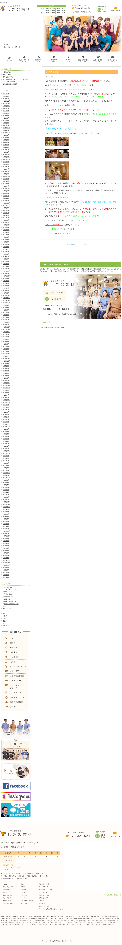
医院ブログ (42, 903)
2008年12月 (6, 502)
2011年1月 (6, 448)
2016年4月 (6, 317)
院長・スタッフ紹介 (9, 887)
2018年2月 (6, 266)
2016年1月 (6, 324)
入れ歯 (23, 898)
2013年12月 (6, 383)
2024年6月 (6, 142)
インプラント (25, 895)
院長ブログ (6, 625)
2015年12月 (6, 327)
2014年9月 (6, 363)
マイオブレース (43, 887)
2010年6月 (6, 463)
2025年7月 (6, 113)
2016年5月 (6, 315)
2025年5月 (6, 118)
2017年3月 (6, 290)
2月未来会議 (7, 72)
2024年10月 (6, 132)
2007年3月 (6, 553)
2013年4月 (6, 395)
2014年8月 (6, 366)
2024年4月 (6, 147)
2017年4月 (6, 288)
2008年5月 (6, 519)
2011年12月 (6, 424)
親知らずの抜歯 (43, 898)
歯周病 (23, 887)
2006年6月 (6, 572)
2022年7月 (6, 181)
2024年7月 (6, 140)
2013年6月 (6, 392)
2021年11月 (6, 191)
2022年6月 (6, 183)
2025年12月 (6, 101)
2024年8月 (6, 137)
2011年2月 (6, 446)
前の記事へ (71, 245)
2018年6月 (6, 259)
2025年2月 (6, 123)
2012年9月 (6, 405)
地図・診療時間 (7, 895)
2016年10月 (6, 303)
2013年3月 (6, 397)
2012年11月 (6, 400)
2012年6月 (6, 412)
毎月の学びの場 (8, 77)
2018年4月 (6, 261)
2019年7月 (6, 232)
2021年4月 (6, 196)
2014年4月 (6, 375)
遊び (4, 623)
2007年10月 (6, 536)
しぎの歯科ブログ (8, 587)
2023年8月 (6, 164)
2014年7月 (6, 368)
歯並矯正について (10, 599)
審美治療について (10, 596)
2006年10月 (6, 565)
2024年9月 (6, 135)
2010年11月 (6, 451)
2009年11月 (6, 475)
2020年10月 (6, 205)
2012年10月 (6, 402)
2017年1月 (6, 295)
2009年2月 (6, 497)
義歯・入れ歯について (11, 601)
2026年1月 (6, 98)
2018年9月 (6, 251)
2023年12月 (6, 154)
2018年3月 (6, 264)
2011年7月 (6, 434)
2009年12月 (6, 473)
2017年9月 (6, 278)
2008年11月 (6, 504)
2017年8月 (6, 281)
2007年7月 (6, 543)
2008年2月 (6, 526)
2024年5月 (6, 145)
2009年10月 (6, 477)
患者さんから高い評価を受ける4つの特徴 (51, 909)
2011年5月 (6, 439)
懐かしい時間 (7, 74)
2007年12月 (6, 531)
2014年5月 (6, 373)
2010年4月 (6, 465)
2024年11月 (6, 130)
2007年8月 (6, 541)
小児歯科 (23, 892)
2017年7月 (6, 283)
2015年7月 (6, 339)
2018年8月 (6, 254)
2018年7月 (6, 256)
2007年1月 (6, 558)
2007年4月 (6, 550)
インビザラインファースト (47, 889)
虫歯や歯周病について (11, 604)
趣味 (4, 621)
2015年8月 (6, 337)
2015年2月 (6, 351)
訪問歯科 (41, 900)
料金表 (50, 327)
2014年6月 (6, 371)
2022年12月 (6, 176)
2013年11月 (6, 385)
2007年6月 (6, 546)
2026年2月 (6, 96)
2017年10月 (6, 276)
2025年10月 (6, 106)
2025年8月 (6, 111)
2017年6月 (6, 286)
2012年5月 (6, 414)
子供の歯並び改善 (44, 884)
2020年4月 (6, 213)
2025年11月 (6, 103)
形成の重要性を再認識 (10, 84)
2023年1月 (6, 174)
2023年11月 (6, 157)
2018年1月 (6, 269)
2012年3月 (6, 419)
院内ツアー (6, 889)
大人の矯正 (24, 903)
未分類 (5, 616)
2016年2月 (6, 322)
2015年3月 (6, 349)
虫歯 (22, 884)
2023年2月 (6, 171)
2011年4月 (6, 441)
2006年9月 (6, 567)
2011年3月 (6, 443)
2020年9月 (6, 208)
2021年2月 (6, 198)
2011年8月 (6, 431)
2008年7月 (6, 514)
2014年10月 (6, 361)
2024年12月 (6, 128)
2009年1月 (6, 499)
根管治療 (23, 889)
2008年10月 (6, 507)
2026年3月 (6, 94)
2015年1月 (6, 354)
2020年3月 (6, 215)
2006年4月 (6, 577)
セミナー (5, 606)
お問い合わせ (7, 900)
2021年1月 (6, 200)
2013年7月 (6, 390)
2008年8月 (6, 511)
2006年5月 (6, 575)
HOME (5, 884)
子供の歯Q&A (8, 594)
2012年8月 (6, 407)
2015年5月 (6, 344)
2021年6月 (6, 193)
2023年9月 (6, 162)
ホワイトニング (43, 892)
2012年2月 (6, 422)
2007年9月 (6, 538)
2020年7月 (6, 210)
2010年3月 (6, 468)
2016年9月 (6, 305)
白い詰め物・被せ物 (27, 900)
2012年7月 (6, 409)
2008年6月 (6, 516)
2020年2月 (6, 217)
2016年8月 (6, 307)
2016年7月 (6, 310)
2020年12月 (6, 203)
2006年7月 (6, 570)
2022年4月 (6, 186)
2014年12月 (6, 356)
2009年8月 (6, 482)
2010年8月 (6, 458)
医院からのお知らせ (45, 906)
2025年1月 (6, 125)
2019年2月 (6, 244)
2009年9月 (6, 480)
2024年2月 (6, 152)
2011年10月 (6, 426)
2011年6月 (6, 436)
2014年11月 (6, 358)
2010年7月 (6, 460)
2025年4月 (6, 120)
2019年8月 (6, 230)
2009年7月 (6, 485)
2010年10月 (6, 453)
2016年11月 (6, 300)
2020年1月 (6, 220)
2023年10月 (6, 159)
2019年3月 (6, 242)
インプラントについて (11, 589)
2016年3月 (6, 320)
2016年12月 (6, 298)
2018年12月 (6, 249)
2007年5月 (6, 548)
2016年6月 (6, 312)
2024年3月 (6, 149)
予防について (8, 591)
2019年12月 (6, 222)
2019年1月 (6, 247)
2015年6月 (6, 341)
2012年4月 (6, 417)
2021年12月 (6, 188)
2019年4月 (6, 239)
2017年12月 (6, 271)
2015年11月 (6, 329)
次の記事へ (86, 245)
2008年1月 (6, 528)
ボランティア (7, 608)
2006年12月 (6, 560)
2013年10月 (6, 388)
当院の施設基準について (10, 903)
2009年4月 (6, 492)
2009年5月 (6, 490)
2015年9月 (6, 334)
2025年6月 (6, 115)
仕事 (4, 613)
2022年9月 (6, 179)
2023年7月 (6, 166)
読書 (4, 618)
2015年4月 (6, 346)
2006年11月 (6, 563)
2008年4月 (6, 521)
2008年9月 (6, 509)
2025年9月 (6, 108)
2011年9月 (6, 429)
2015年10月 (6, 332)
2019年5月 (6, 237)
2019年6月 (6, 234)
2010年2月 (6, 470)
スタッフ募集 (7, 898)
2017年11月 (6, 273)
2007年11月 (6, 533)
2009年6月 (6, 487)
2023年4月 (6, 169)
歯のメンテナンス (44, 895)
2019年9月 (6, 227)
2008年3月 (6, 524)
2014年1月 (6, 380)
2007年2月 (6, 555)
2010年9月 (6, 456)
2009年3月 (6, 494)
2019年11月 (6, 225)
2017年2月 (6, 293)
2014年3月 (6, 378)
